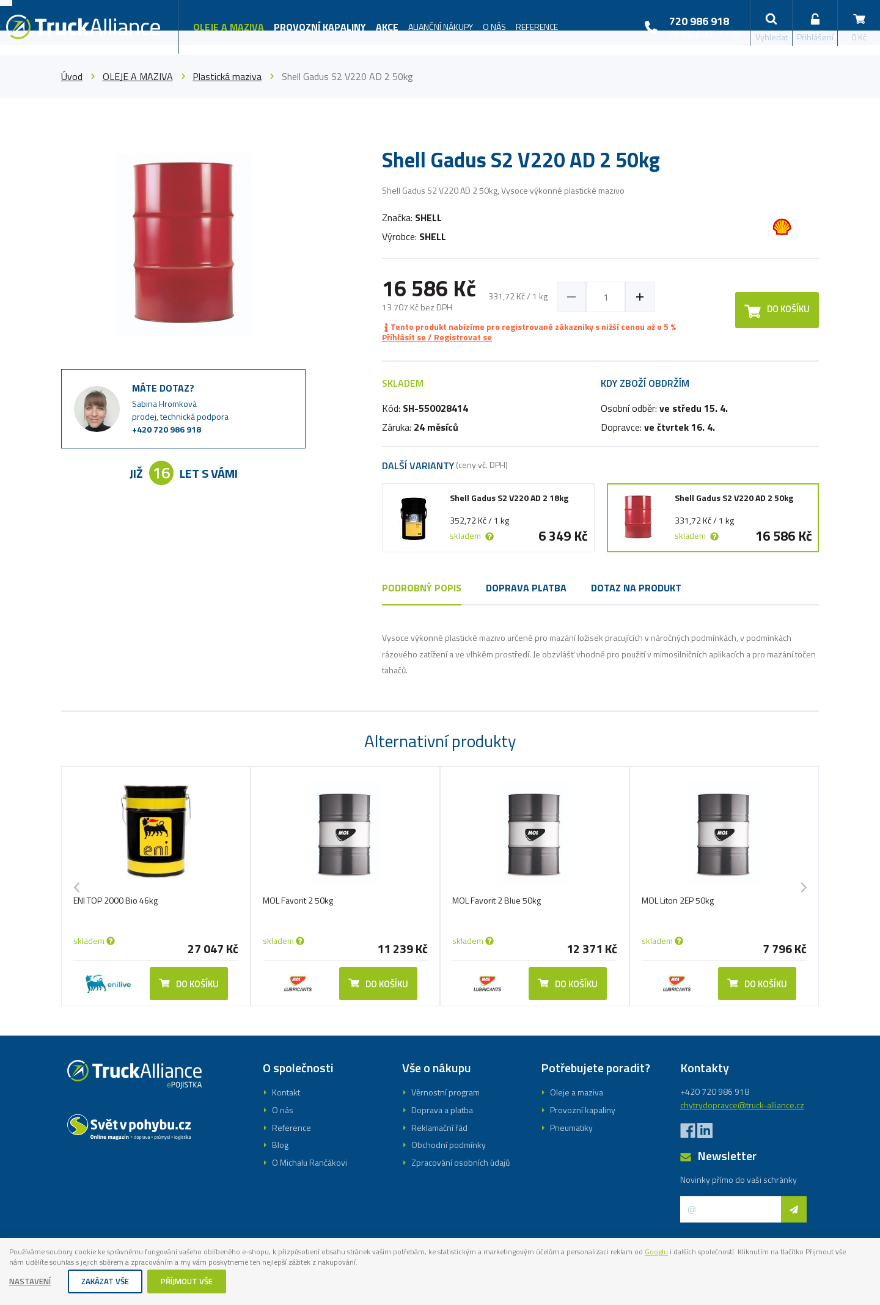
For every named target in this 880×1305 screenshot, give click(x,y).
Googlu (747, 1249)
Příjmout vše (195, 1282)
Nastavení (32, 1282)
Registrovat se (440, 691)
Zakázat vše (109, 1282)
